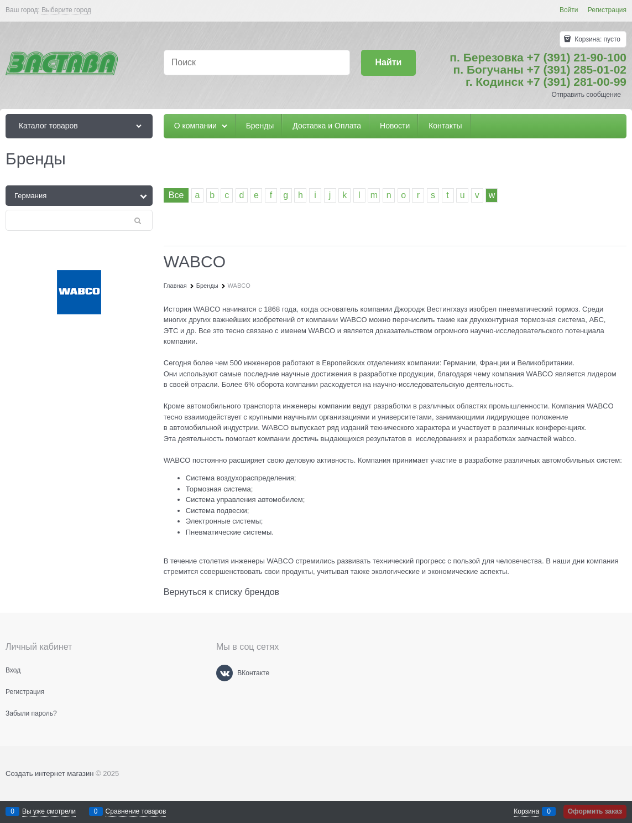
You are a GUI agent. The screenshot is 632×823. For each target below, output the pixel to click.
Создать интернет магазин (49, 773)
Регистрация (607, 10)
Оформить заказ (595, 811)
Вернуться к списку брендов (221, 592)
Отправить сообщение (586, 95)
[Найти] (388, 63)
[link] (66, 10)
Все (176, 195)
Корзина (526, 811)
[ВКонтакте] (224, 673)
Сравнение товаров (136, 811)
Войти (569, 10)
